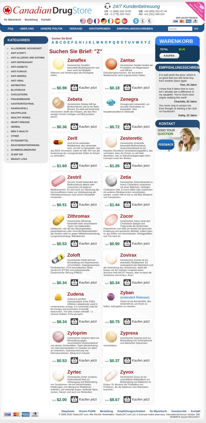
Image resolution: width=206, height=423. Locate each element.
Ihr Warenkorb (12, 19)
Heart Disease (20, 122)
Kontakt (46, 19)
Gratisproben (99, 28)
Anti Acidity (18, 53)
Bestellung (31, 19)
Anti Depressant (22, 62)
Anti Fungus (19, 71)
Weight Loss (19, 159)
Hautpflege (19, 113)
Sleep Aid (17, 154)
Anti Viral (17, 80)
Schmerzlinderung (23, 150)
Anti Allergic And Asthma (28, 57)
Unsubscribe (178, 411)
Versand (75, 28)
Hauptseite (67, 411)
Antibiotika (18, 85)
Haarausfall (19, 108)
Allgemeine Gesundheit (26, 48)
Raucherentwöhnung (25, 145)
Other (15, 136)
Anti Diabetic (19, 67)
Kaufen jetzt (88, 87)
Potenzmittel (20, 140)
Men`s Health (19, 131)
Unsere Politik (51, 28)
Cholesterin (19, 94)
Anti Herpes (18, 76)
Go (196, 28)
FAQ (10, 28)
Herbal (16, 126)
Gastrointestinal (22, 103)
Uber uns (27, 28)
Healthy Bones (20, 117)
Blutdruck (18, 90)
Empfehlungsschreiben (135, 28)
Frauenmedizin (20, 99)
